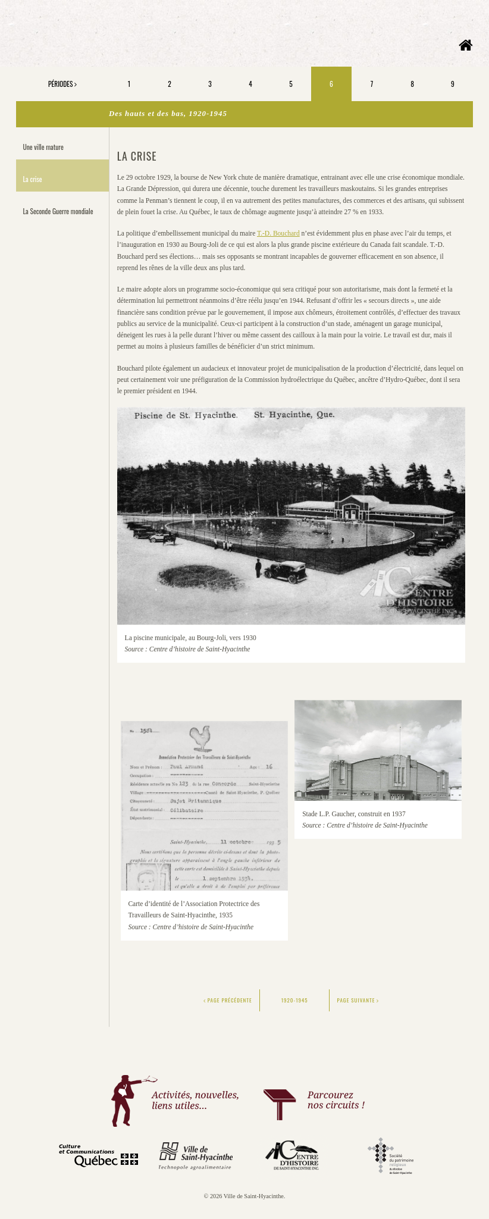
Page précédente (227, 1000)
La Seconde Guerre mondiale (58, 211)
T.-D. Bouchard (278, 233)
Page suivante (358, 1000)
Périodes (62, 84)
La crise (32, 179)
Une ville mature (43, 147)
